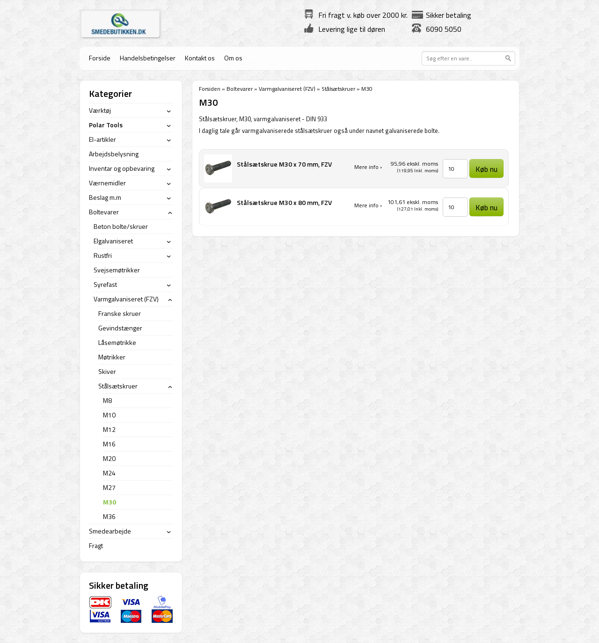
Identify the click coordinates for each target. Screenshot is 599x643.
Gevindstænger (120, 328)
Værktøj (100, 110)
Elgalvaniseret (113, 241)
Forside (99, 58)
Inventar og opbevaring (121, 168)
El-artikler (102, 139)
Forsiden (209, 88)
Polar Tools (106, 125)
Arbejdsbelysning (114, 154)
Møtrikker (111, 357)
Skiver (107, 371)
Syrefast (105, 284)
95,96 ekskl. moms (414, 163)
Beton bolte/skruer (121, 226)
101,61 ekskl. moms (412, 201)
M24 (109, 473)
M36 (109, 516)
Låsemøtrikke (117, 342)
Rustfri (103, 255)
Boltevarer (239, 88)
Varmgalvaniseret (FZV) (287, 88)
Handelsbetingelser (147, 58)
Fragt (96, 545)
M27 (109, 487)
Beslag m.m (105, 197)
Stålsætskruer (338, 88)
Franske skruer (119, 313)
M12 (109, 429)
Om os (233, 58)
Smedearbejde (110, 531)
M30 (109, 502)
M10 (109, 415)
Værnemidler (107, 183)
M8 (107, 400)
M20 (109, 458)
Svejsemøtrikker (117, 270)
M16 (109, 444)
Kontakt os (200, 58)
